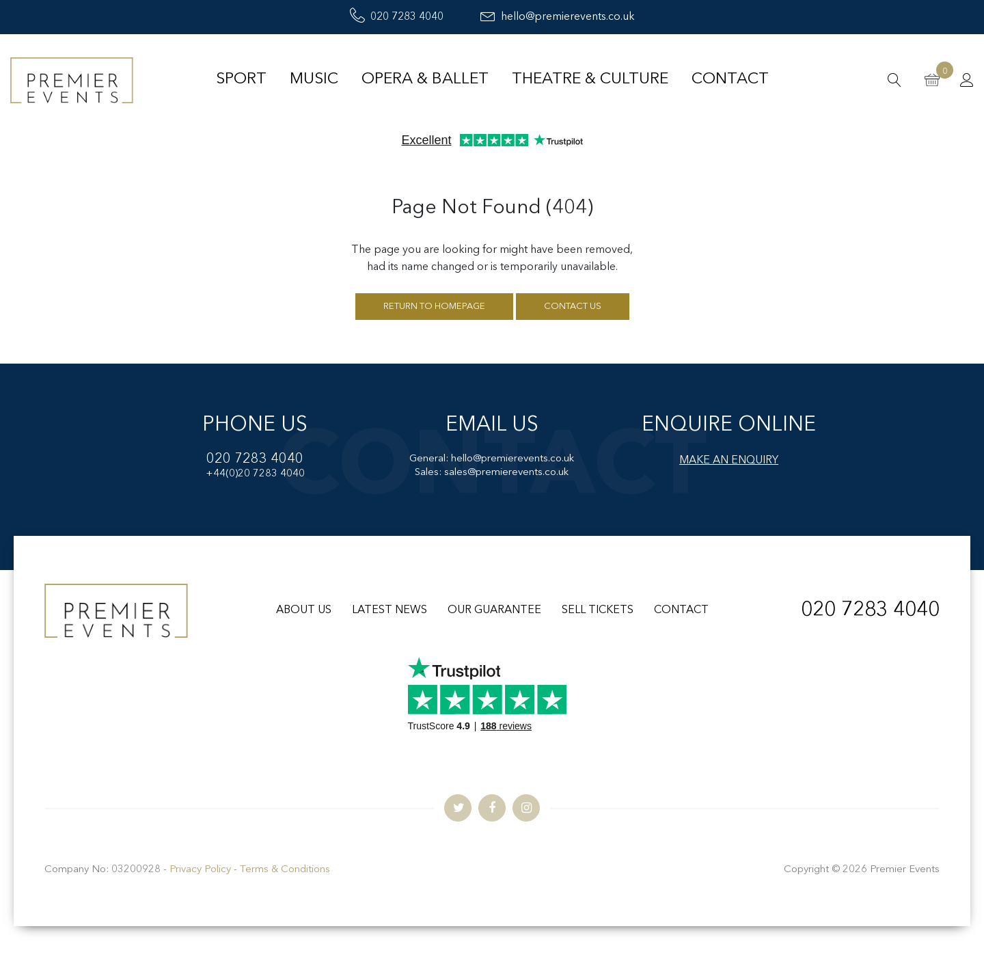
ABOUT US (303, 610)
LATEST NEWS (389, 610)
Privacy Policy (200, 870)
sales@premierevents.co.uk (506, 473)
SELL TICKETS (597, 610)
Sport (241, 79)
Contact (730, 79)
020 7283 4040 (396, 17)
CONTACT (681, 610)
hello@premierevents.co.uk (557, 17)
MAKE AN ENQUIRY (728, 460)
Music (314, 79)
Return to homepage (434, 306)
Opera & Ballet (425, 79)
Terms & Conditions (285, 870)
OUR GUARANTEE (494, 610)
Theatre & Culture (590, 79)
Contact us (572, 306)
